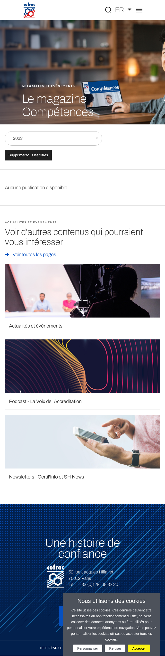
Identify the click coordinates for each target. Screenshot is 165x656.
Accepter (139, 648)
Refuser (115, 648)
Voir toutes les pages (34, 254)
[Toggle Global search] (108, 10)
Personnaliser (87, 648)
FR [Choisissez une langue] (120, 10)
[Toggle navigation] (139, 10)
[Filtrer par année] (53, 138)
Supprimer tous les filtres (28, 155)
